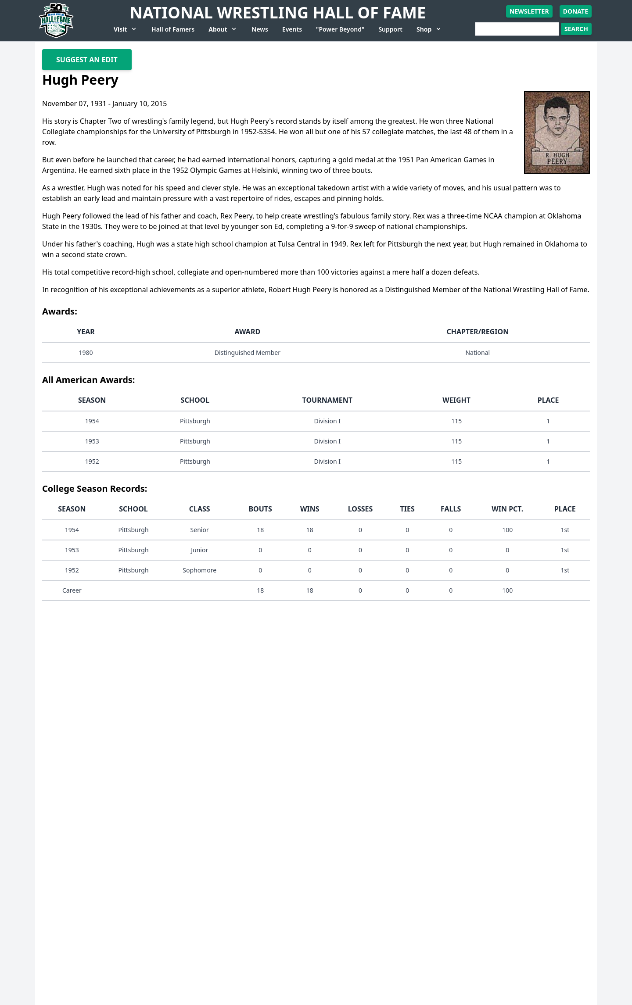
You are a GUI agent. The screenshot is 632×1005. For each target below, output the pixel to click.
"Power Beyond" (340, 29)
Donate (575, 11)
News (259, 29)
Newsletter (529, 11)
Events (292, 29)
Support (390, 29)
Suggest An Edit (87, 59)
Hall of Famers (172, 29)
